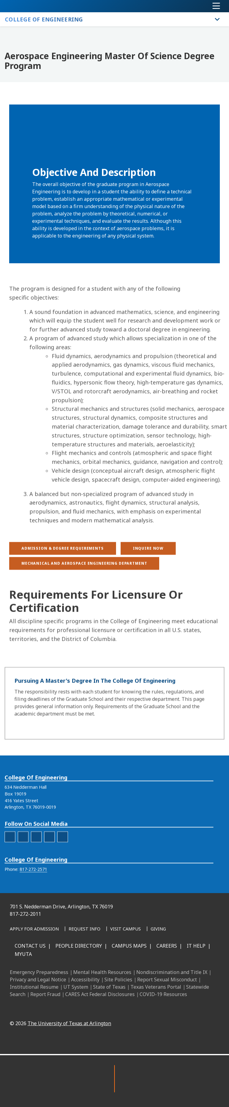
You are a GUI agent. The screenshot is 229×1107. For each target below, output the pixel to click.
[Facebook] (87, 1009)
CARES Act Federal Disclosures (100, 994)
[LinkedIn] (101, 1009)
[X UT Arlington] (128, 1009)
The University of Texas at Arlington (69, 1023)
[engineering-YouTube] (62, 856)
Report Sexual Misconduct (167, 979)
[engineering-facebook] (10, 856)
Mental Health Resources (102, 972)
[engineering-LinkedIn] (36, 856)
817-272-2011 (25, 914)
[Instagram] (114, 1009)
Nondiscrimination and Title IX (171, 972)
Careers (166, 945)
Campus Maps (129, 945)
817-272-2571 (33, 888)
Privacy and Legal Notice (38, 979)
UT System (75, 986)
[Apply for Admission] (34, 929)
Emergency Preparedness (39, 972)
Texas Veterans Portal (155, 986)
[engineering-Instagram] (23, 856)
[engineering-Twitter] (49, 856)
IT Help (196, 945)
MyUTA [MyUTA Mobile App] (23, 954)
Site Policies (118, 979)
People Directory (78, 945)
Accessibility (85, 979)
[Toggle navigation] (216, 6)
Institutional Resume (34, 986)
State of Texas (109, 986)
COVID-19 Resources (163, 994)
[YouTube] (141, 1009)
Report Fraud (45, 994)
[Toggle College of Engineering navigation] (217, 19)
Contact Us (30, 945)
